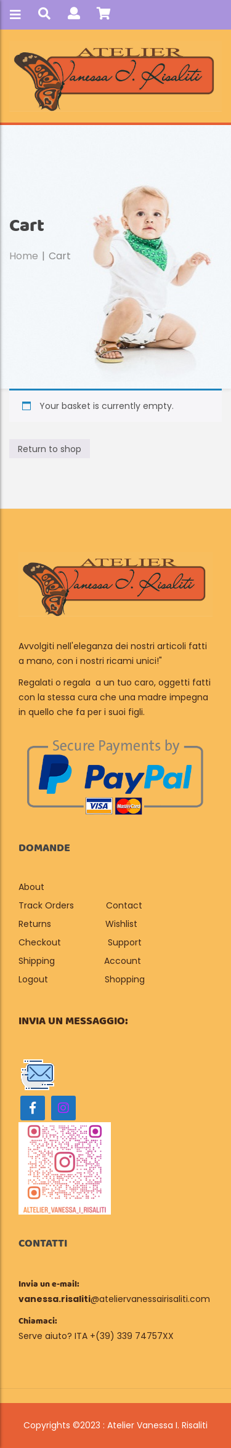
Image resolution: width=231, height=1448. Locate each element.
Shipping (36, 961)
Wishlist (121, 924)
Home (23, 256)
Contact (124, 905)
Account (122, 961)
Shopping (125, 979)
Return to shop (49, 449)
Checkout (39, 942)
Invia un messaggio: (73, 1021)
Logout (33, 979)
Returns (34, 924)
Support (125, 942)
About (32, 887)
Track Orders (46, 905)
